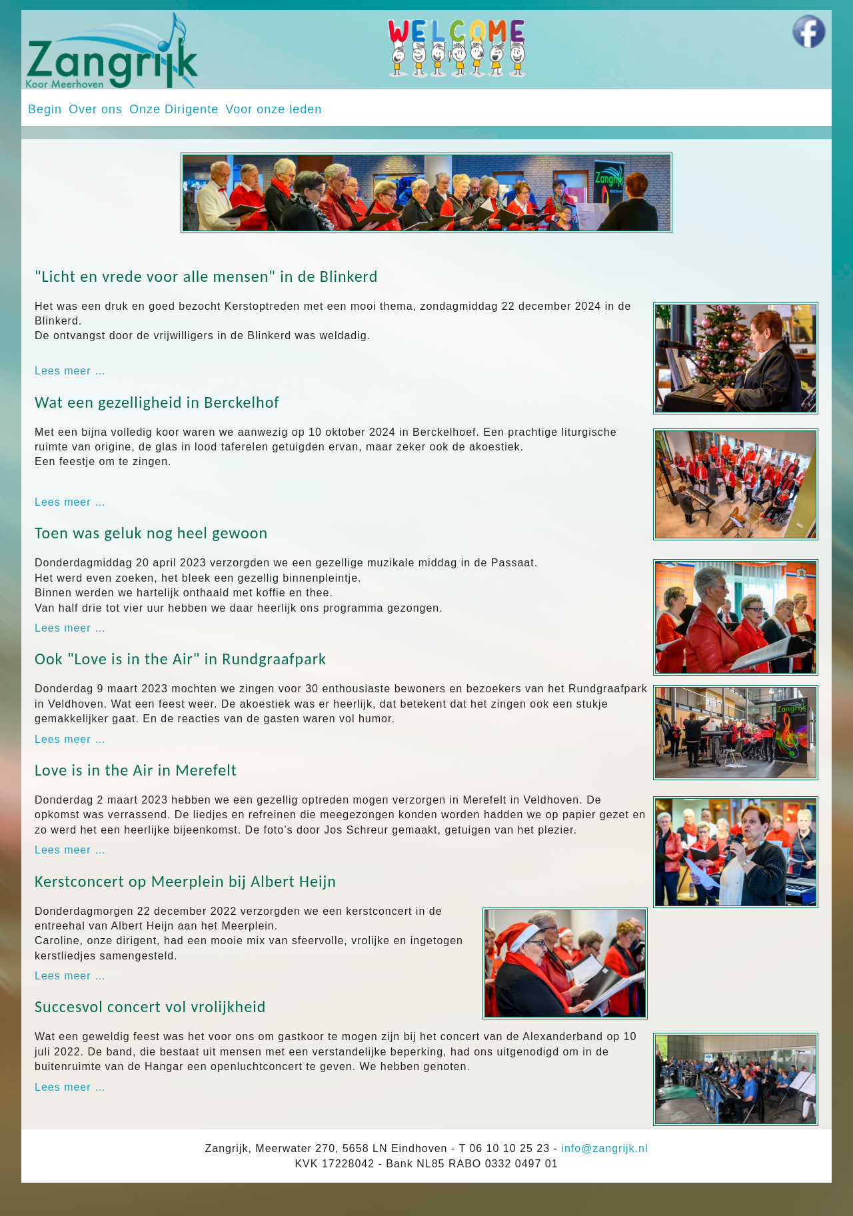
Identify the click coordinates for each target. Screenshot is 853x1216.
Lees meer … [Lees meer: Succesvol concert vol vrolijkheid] (70, 1087)
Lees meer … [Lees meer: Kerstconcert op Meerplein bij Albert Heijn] (70, 975)
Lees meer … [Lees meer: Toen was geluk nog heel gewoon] (70, 628)
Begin (45, 109)
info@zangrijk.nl (604, 1148)
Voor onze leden (273, 109)
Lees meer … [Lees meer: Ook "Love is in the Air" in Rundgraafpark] (70, 739)
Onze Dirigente (174, 109)
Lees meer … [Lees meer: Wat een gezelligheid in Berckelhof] (70, 502)
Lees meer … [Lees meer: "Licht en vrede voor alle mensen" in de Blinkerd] (70, 370)
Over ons (96, 109)
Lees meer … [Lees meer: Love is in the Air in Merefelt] (70, 850)
